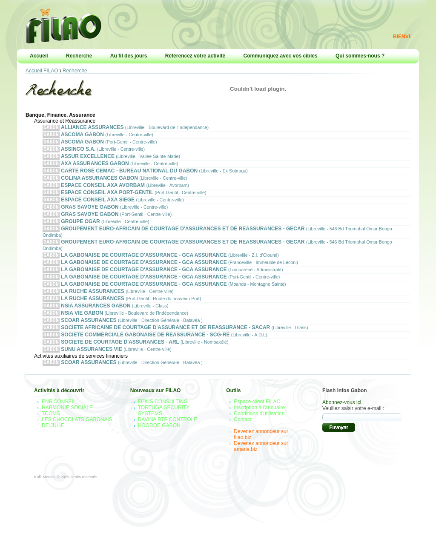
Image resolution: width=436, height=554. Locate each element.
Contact (242, 446)
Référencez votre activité (195, 56)
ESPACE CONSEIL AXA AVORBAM (116, 192)
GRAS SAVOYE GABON (105, 217)
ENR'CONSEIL (59, 428)
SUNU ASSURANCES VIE (107, 374)
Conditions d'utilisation (259, 440)
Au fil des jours (128, 56)
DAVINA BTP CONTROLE (168, 446)
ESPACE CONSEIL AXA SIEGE (113, 208)
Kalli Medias (44, 503)
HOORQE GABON (159, 452)
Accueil (39, 56)
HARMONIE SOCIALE (67, 434)
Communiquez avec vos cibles (281, 56)
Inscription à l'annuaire (259, 434)
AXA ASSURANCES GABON (110, 168)
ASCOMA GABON (98, 136)
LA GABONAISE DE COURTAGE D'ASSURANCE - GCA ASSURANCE (161, 269)
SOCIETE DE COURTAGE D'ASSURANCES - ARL (136, 366)
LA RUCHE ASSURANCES (108, 309)
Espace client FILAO (257, 428)
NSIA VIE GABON (115, 334)
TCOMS (51, 440)
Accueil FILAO (42, 71)
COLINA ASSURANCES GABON (115, 184)
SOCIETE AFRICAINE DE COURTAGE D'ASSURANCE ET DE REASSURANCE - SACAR (175, 350)
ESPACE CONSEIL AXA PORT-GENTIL (125, 200)
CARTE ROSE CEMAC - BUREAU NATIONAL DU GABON (145, 176)
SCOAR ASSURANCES (123, 342)
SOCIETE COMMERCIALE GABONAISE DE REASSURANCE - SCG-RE (155, 358)
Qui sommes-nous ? (360, 56)
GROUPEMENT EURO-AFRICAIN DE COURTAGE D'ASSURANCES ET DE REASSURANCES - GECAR (217, 244)
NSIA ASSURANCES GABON (106, 326)
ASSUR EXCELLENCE (111, 160)
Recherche (79, 56)
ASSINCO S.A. (94, 152)
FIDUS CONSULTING (163, 428)
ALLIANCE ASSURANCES (126, 128)
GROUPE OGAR (96, 233)
